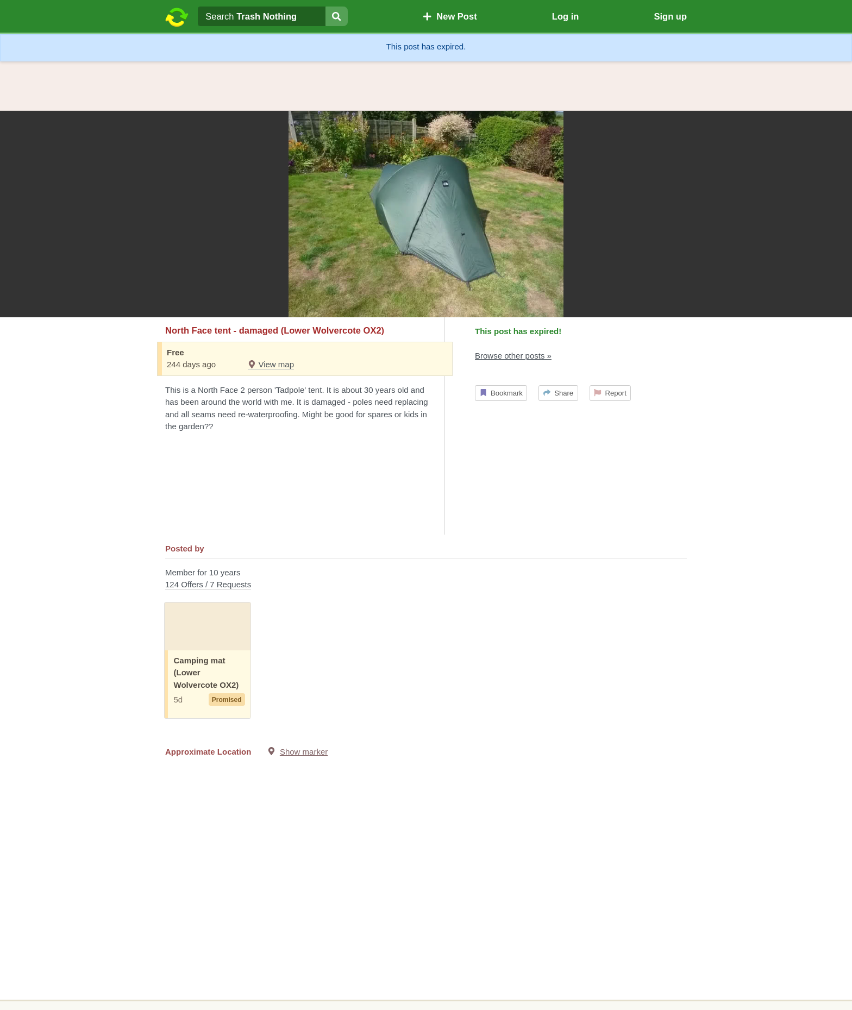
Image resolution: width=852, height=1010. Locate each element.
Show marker (304, 751)
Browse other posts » (513, 355)
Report (610, 393)
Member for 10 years (426, 579)
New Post (450, 16)
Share (558, 393)
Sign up (670, 16)
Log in (565, 16)
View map (271, 364)
